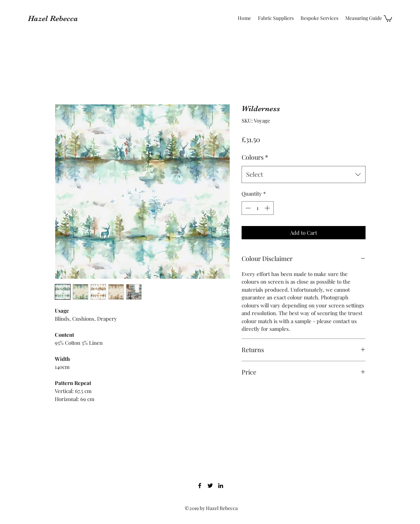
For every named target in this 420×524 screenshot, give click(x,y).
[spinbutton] (257, 208)
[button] (388, 18)
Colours (255, 157)
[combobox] (304, 174)
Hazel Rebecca (53, 18)
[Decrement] (247, 208)
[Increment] (268, 208)
